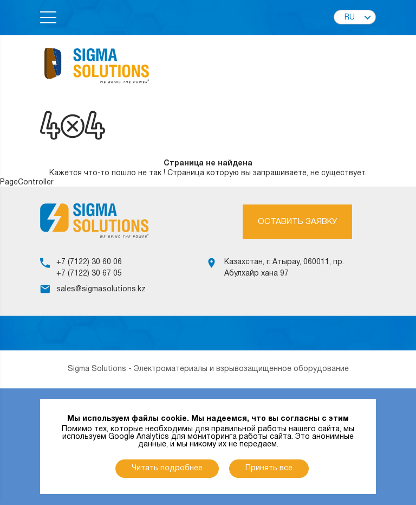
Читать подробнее (167, 468)
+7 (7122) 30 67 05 (89, 273)
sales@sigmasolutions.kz (101, 289)
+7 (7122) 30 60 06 (89, 262)
